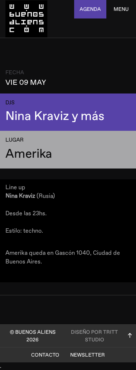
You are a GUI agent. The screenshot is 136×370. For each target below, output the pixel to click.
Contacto (45, 355)
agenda (90, 9)
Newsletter (87, 355)
